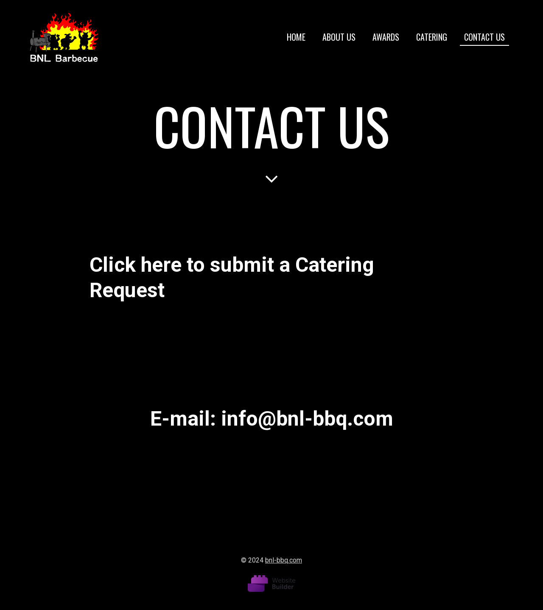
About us (338, 37)
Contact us (484, 37)
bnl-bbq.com (283, 560)
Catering (431, 37)
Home (296, 37)
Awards (385, 37)
